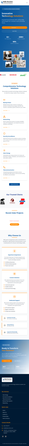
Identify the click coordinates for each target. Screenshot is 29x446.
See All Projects (14, 224)
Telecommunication (6, 399)
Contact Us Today (7, 360)
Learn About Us (17, 360)
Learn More (14, 31)
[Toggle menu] (27, 3)
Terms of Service (6, 418)
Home (3, 410)
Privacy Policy (5, 416)
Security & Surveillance (7, 397)
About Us (4, 412)
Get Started (14, 27)
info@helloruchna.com (8, 428)
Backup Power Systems (7, 401)
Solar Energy (5, 395)
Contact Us (4, 414)
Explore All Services (14, 184)
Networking (5, 403)
